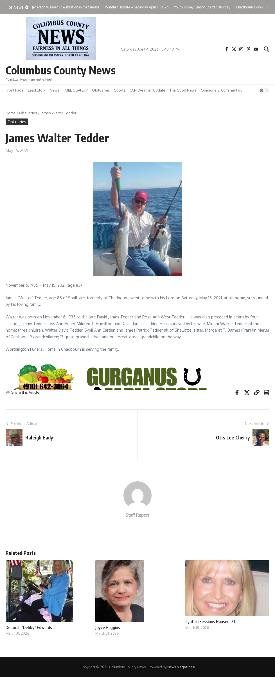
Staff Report (137, 515)
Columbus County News (61, 70)
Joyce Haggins (107, 627)
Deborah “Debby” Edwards (29, 627)
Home (11, 113)
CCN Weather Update (147, 90)
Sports (119, 90)
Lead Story (37, 90)
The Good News (183, 90)
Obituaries (101, 90)
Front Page (15, 90)
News (54, 90)
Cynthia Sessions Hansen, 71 (210, 621)
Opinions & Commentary (221, 90)
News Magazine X (181, 667)
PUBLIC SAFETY (76, 90)
